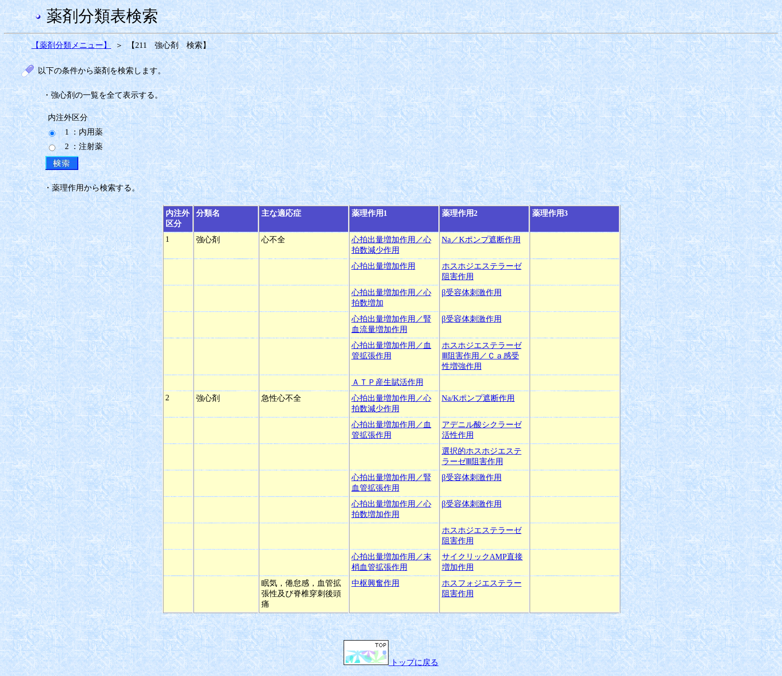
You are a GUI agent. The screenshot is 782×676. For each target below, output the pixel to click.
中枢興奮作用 (375, 583)
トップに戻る (391, 662)
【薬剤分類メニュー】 (71, 45)
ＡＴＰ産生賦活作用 (387, 382)
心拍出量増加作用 (383, 266)
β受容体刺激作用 (472, 292)
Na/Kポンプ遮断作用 (478, 398)
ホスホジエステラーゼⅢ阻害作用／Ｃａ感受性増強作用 (482, 355)
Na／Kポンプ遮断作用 (481, 239)
